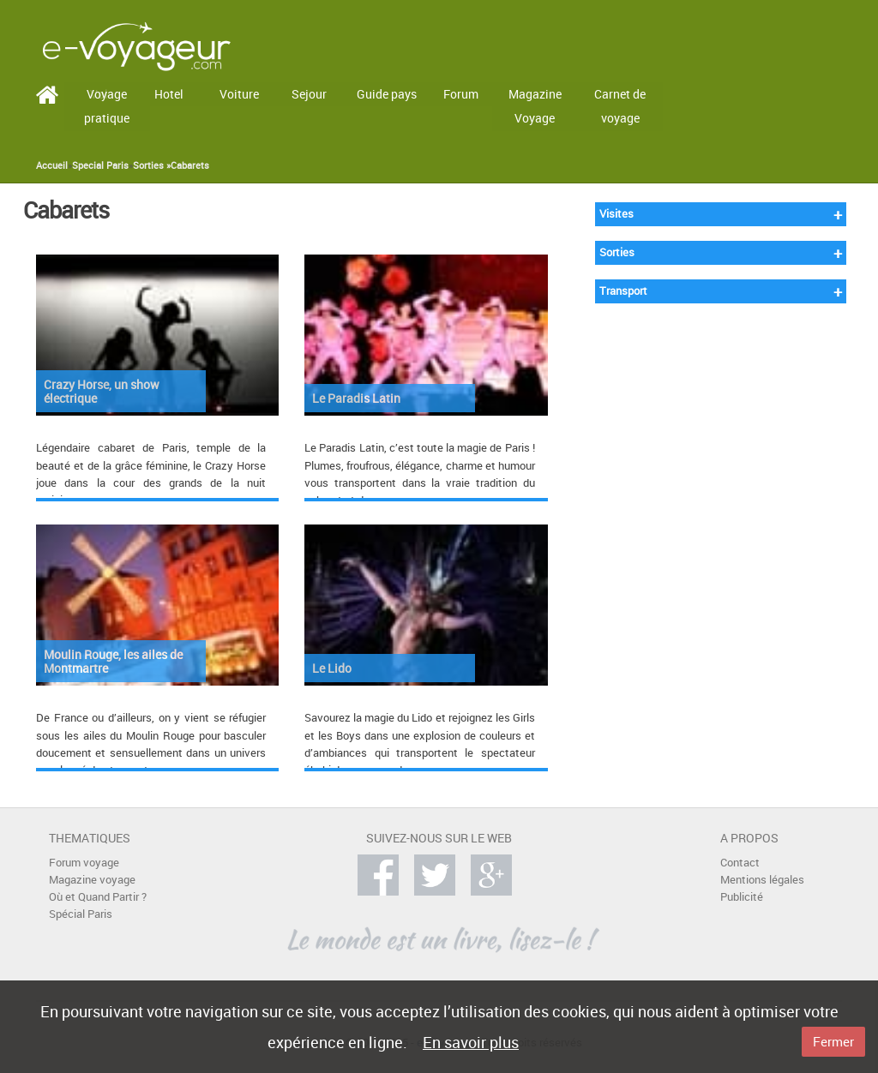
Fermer (833, 1041)
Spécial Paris (80, 914)
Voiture (239, 94)
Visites (616, 214)
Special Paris (100, 165)
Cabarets (190, 165)
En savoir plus (471, 1042)
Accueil (52, 165)
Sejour (309, 94)
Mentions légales (762, 879)
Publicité (741, 897)
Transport (623, 291)
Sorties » (152, 165)
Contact (740, 862)
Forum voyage (84, 862)
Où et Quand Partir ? (98, 897)
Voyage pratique (106, 106)
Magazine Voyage (535, 106)
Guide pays (387, 94)
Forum (460, 94)
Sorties (616, 252)
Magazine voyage (92, 879)
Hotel (168, 94)
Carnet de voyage (620, 106)
